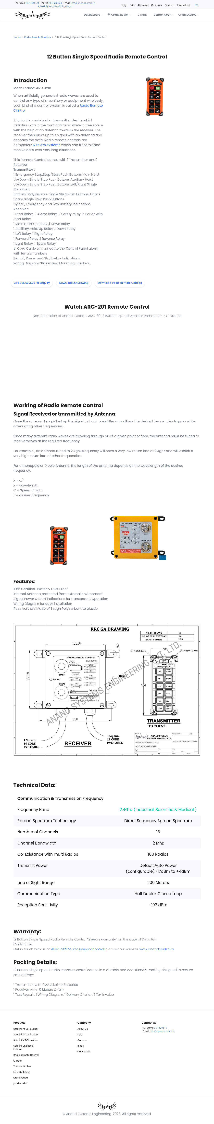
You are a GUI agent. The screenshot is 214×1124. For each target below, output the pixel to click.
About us (143, 5)
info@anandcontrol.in (83, 3)
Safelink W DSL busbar (26, 1034)
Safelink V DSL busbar (25, 1040)
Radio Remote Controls (37, 37)
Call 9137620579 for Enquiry (32, 283)
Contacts (156, 5)
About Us (82, 1028)
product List (20, 1083)
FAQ (79, 1034)
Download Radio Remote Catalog (120, 283)
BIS (196, 5)
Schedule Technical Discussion (55, 6)
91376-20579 (60, 949)
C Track (17, 1060)
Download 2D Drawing (73, 283)
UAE (132, 5)
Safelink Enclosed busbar (23, 1047)
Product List (183, 5)
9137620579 (32, 3)
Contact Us (83, 1051)
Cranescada (20, 1077)
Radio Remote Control (26, 1055)
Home (17, 37)
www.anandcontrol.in (156, 949)
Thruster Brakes (22, 1066)
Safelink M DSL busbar (25, 1028)
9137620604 (55, 3)
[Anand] (25, 14)
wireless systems (46, 145)
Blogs (124, 5)
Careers (169, 5)
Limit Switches (21, 1072)
